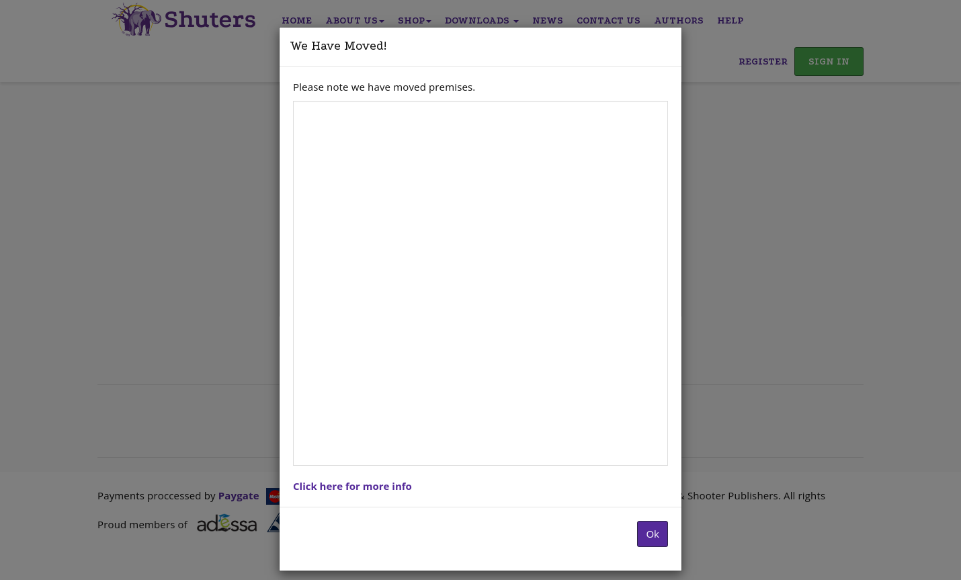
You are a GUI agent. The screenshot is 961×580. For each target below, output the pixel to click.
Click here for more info (352, 486)
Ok (652, 533)
